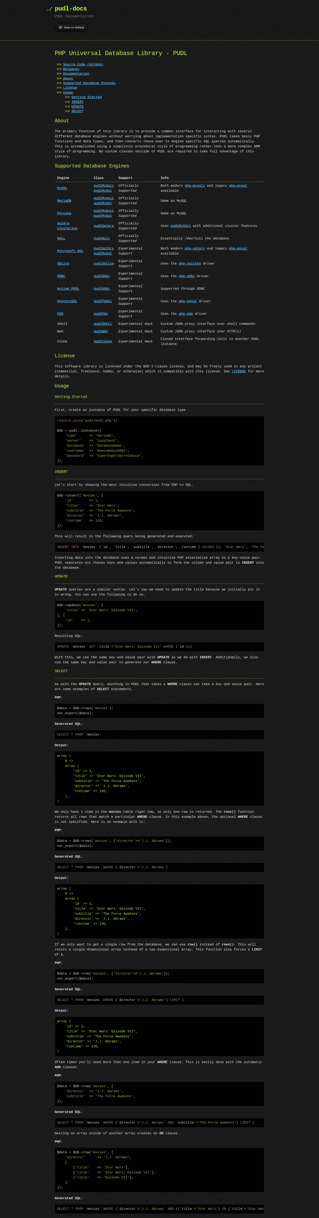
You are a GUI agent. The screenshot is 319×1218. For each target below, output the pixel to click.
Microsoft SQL (70, 251)
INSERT (77, 102)
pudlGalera (104, 226)
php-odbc (187, 276)
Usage (68, 92)
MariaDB (64, 201)
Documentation (76, 74)
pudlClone (103, 341)
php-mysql (238, 186)
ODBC (61, 276)
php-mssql (238, 248)
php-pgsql (188, 301)
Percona (64, 213)
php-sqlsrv (195, 248)
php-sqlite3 (190, 263)
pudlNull (102, 238)
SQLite (63, 263)
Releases (71, 69)
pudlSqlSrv (104, 248)
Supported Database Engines (89, 83)
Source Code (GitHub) (83, 64)
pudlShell (103, 324)
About (68, 78)
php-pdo (186, 314)
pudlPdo (101, 314)
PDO (60, 314)
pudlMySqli (104, 186)
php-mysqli (195, 186)
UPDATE (77, 106)
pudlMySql (103, 191)
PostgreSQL (67, 301)
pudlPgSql (103, 301)
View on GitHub (71, 27)
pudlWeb (101, 331)
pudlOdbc (102, 276)
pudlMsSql (103, 253)
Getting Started (86, 97)
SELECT (77, 111)
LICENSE (239, 371)
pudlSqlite (104, 263)
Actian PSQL (68, 289)
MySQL (62, 188)
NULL (61, 238)
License (70, 88)
